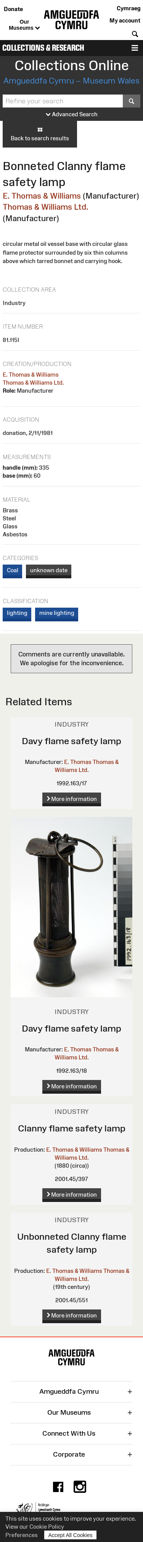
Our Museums (24, 25)
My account (124, 20)
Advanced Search (72, 114)
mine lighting (56, 613)
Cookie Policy (46, 1526)
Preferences (21, 1535)
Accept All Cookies (70, 1535)
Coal (12, 570)
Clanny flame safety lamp (71, 1128)
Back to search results (40, 133)
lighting (17, 613)
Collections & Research (43, 48)
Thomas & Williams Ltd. (45, 206)
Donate (13, 9)
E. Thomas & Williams (42, 195)
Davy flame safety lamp (71, 741)
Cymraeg (128, 8)
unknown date (48, 570)
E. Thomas (78, 762)
